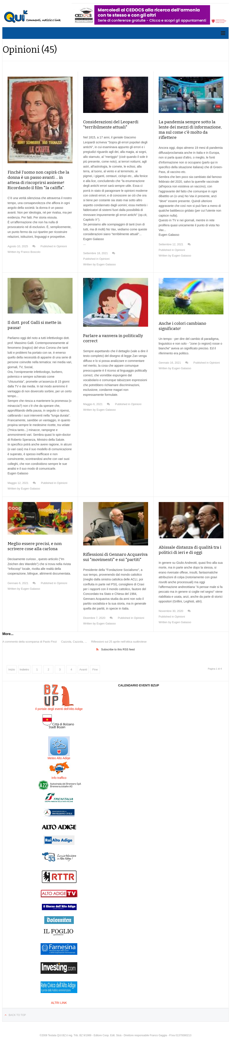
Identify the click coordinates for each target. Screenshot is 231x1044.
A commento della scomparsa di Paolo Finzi (29, 636)
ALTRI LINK (59, 997)
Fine (95, 664)
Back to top (17, 1009)
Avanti (83, 664)
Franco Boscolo (30, 251)
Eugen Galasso (106, 264)
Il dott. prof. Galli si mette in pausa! (39, 322)
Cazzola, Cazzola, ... (74, 636)
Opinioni (62, 246)
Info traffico (58, 772)
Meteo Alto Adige (58, 753)
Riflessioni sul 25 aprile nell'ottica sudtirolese (119, 636)
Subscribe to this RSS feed (117, 644)
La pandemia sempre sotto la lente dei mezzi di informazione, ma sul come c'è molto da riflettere (190, 127)
